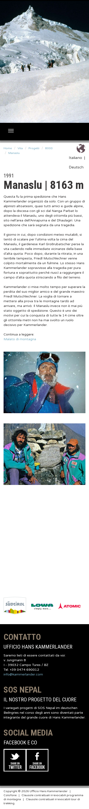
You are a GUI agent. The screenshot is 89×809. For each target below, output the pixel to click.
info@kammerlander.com (23, 674)
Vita (20, 148)
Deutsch (76, 167)
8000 (49, 148)
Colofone (10, 795)
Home (8, 148)
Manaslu (14, 153)
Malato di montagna (20, 339)
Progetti (33, 148)
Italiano (75, 157)
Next (85, 605)
